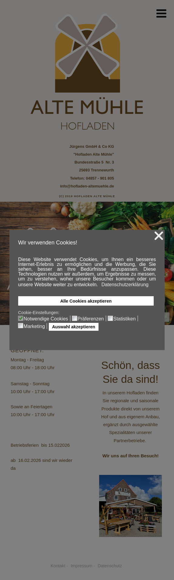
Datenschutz (110, 565)
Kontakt (58, 565)
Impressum (81, 565)
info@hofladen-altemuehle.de (87, 186)
